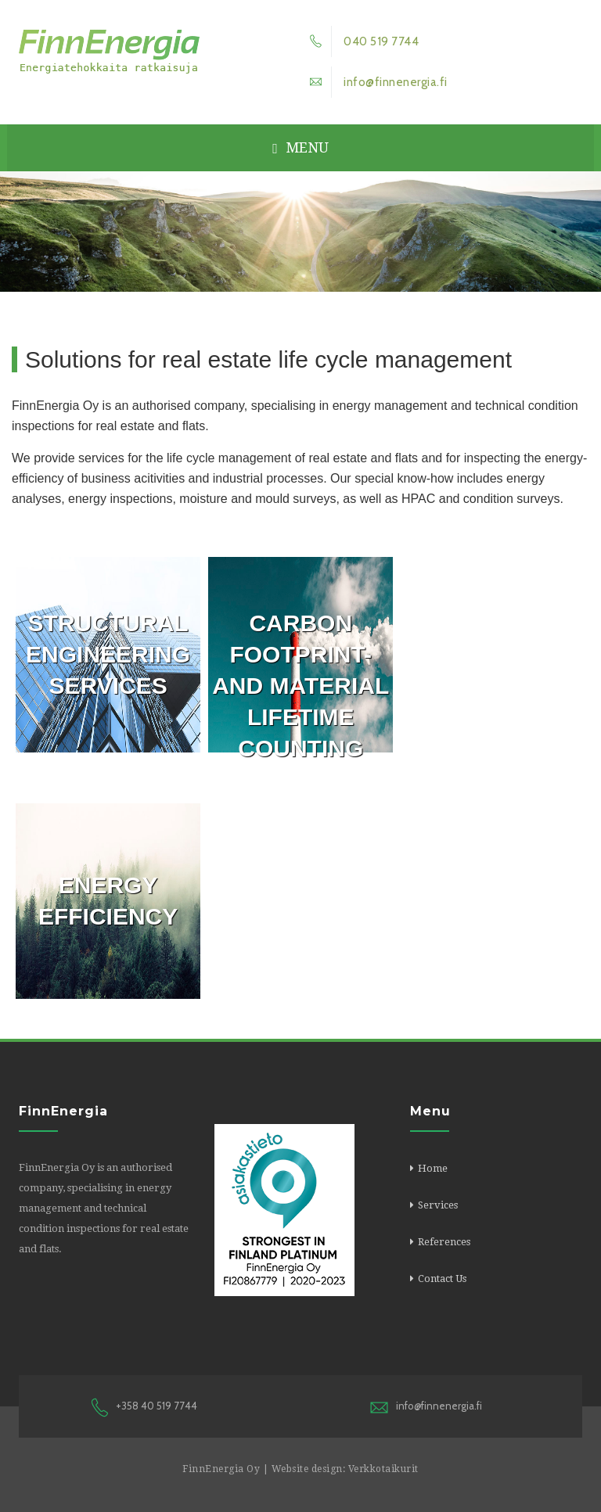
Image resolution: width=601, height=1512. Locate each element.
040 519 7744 (359, 41)
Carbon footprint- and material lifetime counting (300, 685)
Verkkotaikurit (383, 1469)
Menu (300, 147)
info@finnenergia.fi (374, 82)
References (444, 1242)
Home (433, 1168)
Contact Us (442, 1278)
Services (438, 1205)
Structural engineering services (108, 654)
